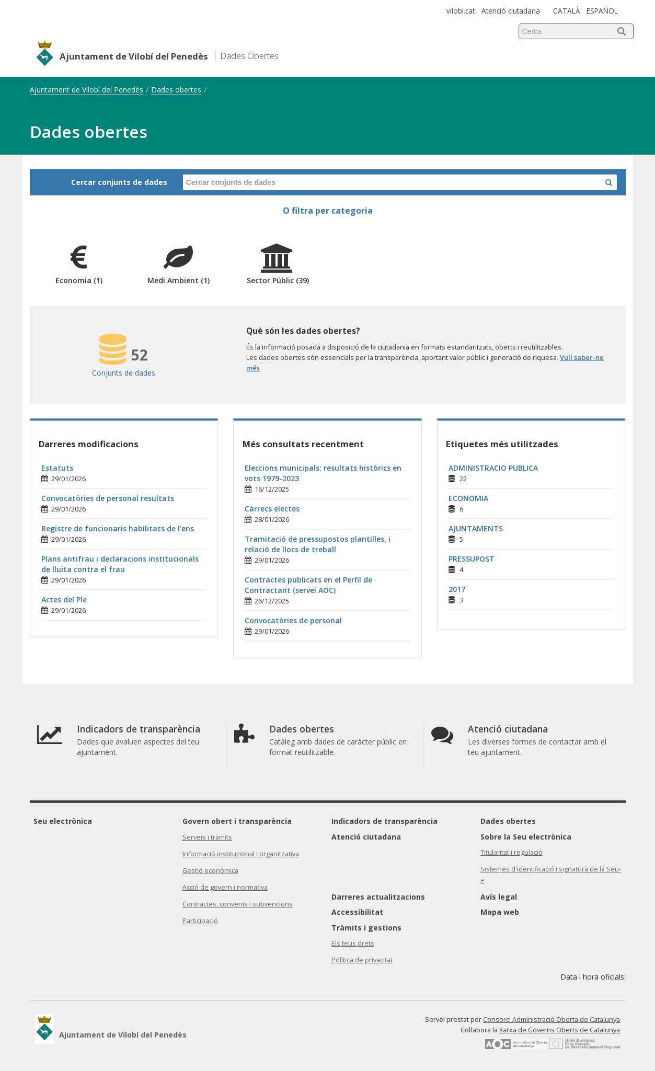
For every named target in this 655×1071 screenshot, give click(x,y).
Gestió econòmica (210, 870)
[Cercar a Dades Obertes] (608, 182)
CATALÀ (566, 11)
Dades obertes (176, 90)
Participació (200, 920)
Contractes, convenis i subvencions (237, 904)
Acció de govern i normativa (225, 887)
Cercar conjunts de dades (119, 182)
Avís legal (498, 897)
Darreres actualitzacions (378, 897)
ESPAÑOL (602, 11)
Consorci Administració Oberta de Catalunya (551, 1019)
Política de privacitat (362, 960)
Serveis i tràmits (207, 837)
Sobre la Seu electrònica (525, 837)
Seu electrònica (62, 821)
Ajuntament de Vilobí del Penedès (86, 90)
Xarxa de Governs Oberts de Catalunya (559, 1030)
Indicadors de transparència (384, 821)
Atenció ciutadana (510, 11)
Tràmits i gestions (366, 928)
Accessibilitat (357, 912)
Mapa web (499, 912)
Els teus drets (352, 943)
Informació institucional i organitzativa (240, 853)
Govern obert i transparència (237, 821)
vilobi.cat (460, 11)
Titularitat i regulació (511, 852)
